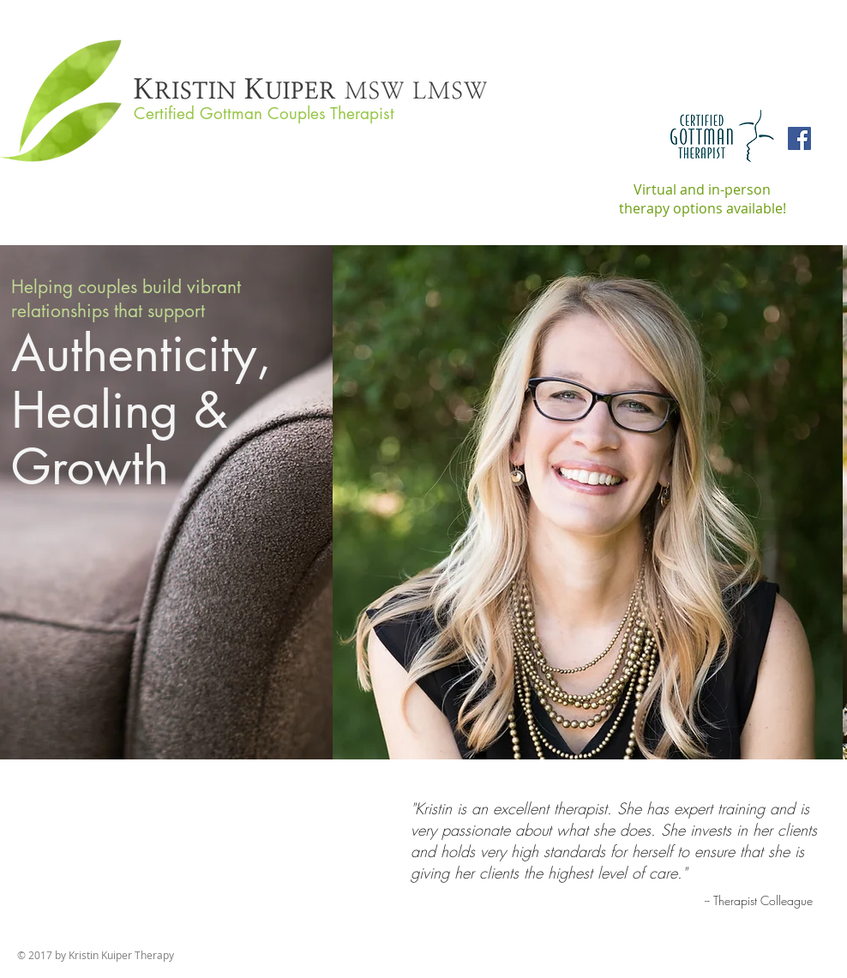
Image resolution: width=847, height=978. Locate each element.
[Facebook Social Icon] (799, 138)
